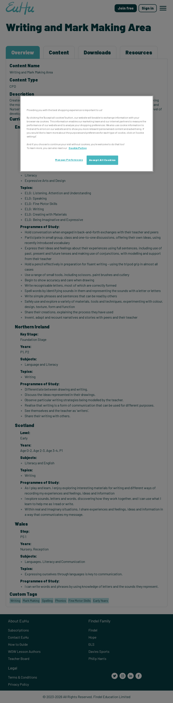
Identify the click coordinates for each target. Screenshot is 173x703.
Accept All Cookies (102, 160)
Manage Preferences (69, 159)
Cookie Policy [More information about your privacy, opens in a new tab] (78, 148)
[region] (86, 133)
